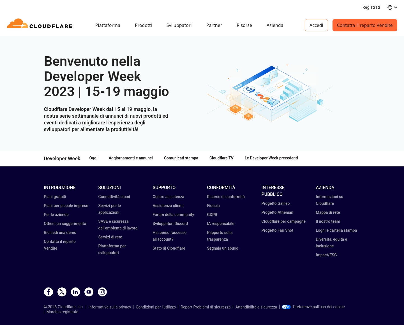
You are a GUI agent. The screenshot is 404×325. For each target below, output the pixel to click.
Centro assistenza (168, 196)
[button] (270, 93)
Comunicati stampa (181, 158)
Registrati (371, 7)
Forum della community (173, 214)
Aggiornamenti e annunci (131, 158)
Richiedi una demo (60, 232)
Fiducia (213, 205)
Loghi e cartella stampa (336, 230)
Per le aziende (56, 214)
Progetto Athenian (277, 212)
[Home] (40, 25)
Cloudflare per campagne (284, 221)
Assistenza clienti (168, 205)
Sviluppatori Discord (170, 223)
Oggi (93, 158)
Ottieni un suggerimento (65, 223)
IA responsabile (220, 223)
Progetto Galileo (276, 203)
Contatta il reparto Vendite (365, 25)
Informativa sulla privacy (109, 307)
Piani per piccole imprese (66, 205)
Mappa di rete (328, 212)
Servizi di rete (110, 237)
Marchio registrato (63, 312)
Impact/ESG (326, 255)
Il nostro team (328, 221)
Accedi (316, 25)
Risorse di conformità (226, 196)
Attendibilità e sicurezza (256, 307)
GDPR (212, 214)
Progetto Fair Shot (278, 230)
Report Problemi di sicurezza (205, 307)
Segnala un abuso (222, 248)
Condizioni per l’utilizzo (156, 307)
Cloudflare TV (221, 158)
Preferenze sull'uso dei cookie (313, 307)
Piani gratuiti (55, 196)
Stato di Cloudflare (169, 248)
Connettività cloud (114, 196)
